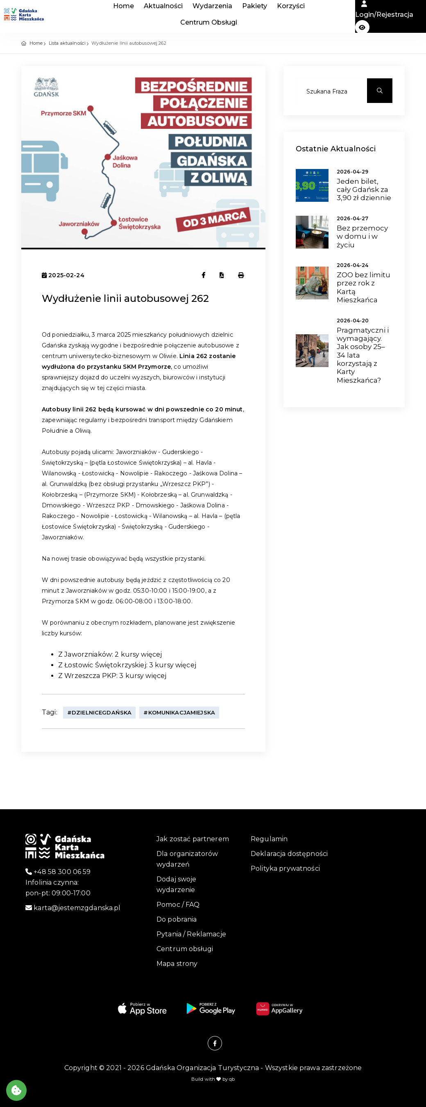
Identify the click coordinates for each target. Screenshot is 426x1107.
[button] (362, 27)
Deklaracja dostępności (289, 854)
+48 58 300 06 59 (58, 872)
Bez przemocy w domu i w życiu (362, 236)
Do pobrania (176, 919)
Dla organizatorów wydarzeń (187, 859)
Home (123, 6)
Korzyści (291, 6)
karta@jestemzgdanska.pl (73, 908)
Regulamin (269, 839)
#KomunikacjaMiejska (179, 712)
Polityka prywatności (285, 868)
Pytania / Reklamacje (191, 934)
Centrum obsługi (184, 949)
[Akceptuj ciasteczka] (16, 1090)
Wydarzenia (212, 6)
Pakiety (254, 6)
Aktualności (163, 6)
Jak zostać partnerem (192, 839)
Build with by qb (213, 1079)
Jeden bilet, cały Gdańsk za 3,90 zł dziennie (364, 189)
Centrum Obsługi (208, 22)
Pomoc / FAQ (178, 904)
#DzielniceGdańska (99, 712)
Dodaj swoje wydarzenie (176, 884)
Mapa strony (177, 964)
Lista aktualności (67, 43)
